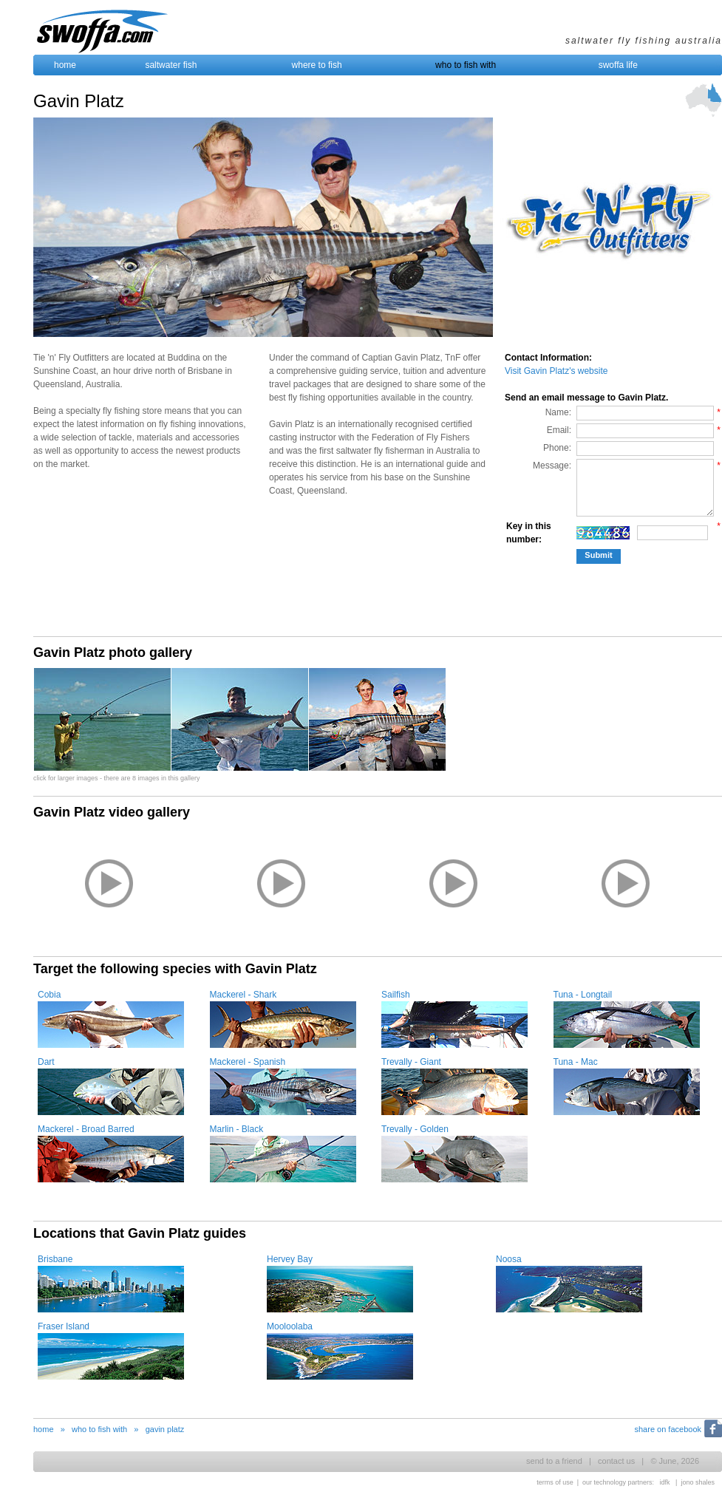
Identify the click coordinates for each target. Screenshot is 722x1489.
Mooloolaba (290, 1326)
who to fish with (465, 65)
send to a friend (554, 1460)
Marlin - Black (237, 1129)
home (65, 65)
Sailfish (395, 994)
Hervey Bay (290, 1259)
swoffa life (618, 65)
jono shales (698, 1482)
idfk (665, 1482)
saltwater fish (171, 65)
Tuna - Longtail (583, 994)
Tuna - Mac (576, 1062)
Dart (46, 1062)
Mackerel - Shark (243, 994)
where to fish (317, 65)
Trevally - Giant (411, 1062)
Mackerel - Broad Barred (86, 1129)
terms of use (555, 1482)
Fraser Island (63, 1326)
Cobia (49, 994)
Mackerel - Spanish (248, 1062)
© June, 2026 (674, 1460)
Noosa (509, 1259)
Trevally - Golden (415, 1129)
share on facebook (667, 1429)
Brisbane (55, 1259)
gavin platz (165, 1429)
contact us (616, 1460)
